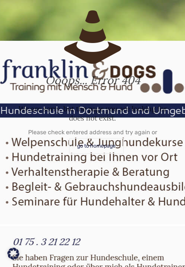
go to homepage (96, 146)
